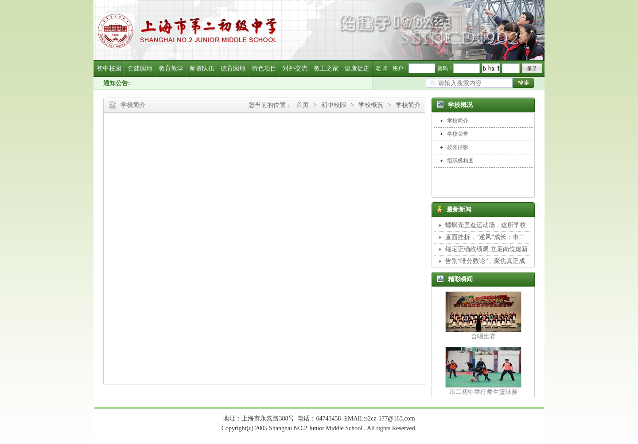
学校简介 (408, 105)
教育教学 (171, 68)
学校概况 (370, 105)
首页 (302, 105)
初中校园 (109, 68)
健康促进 (357, 68)
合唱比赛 (483, 336)
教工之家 (326, 68)
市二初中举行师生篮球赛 (483, 392)
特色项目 (264, 68)
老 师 (382, 68)
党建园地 (140, 68)
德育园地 (233, 68)
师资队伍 (202, 68)
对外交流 (295, 68)
